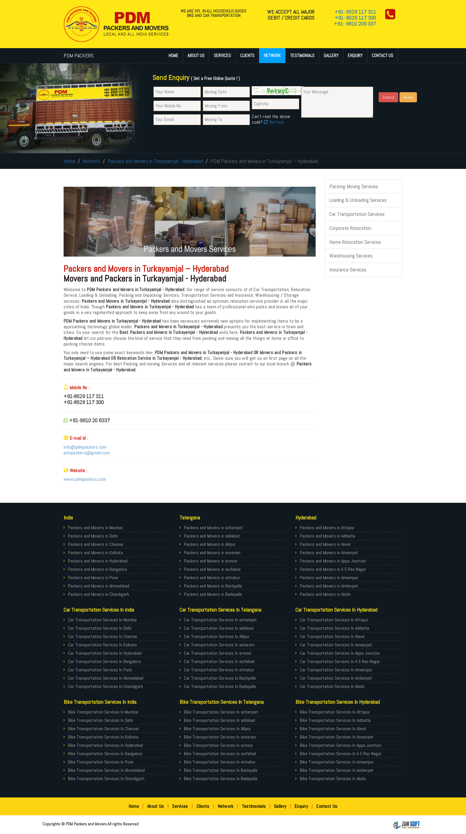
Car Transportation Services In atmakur (219, 670)
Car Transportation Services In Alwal (332, 636)
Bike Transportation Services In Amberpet (337, 770)
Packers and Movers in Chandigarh (98, 594)
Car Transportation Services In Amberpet (336, 678)
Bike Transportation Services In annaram (220, 737)
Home (173, 55)
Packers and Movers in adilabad (212, 536)
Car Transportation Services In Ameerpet (336, 645)
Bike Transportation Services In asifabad (220, 753)
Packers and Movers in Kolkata (95, 552)
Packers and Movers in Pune (93, 577)
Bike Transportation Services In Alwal (333, 728)
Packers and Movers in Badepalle (213, 594)
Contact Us (382, 55)
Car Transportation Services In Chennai (102, 636)
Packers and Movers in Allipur (210, 544)
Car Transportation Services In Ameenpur (336, 670)
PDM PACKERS (79, 55)
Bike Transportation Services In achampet (221, 712)
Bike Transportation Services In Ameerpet (337, 737)
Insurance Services (347, 269)
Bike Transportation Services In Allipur (217, 728)
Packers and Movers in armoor (211, 561)
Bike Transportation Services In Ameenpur (337, 762)
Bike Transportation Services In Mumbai (103, 712)
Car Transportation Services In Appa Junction (340, 653)
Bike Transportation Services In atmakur (220, 762)
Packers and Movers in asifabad (212, 569)
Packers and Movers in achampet (213, 527)
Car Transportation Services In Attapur (334, 620)
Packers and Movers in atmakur (212, 577)
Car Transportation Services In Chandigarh (105, 686)
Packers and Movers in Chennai (95, 544)
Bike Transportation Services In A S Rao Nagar (341, 753)
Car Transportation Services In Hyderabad (104, 653)
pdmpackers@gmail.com (87, 453)
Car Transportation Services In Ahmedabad (105, 678)
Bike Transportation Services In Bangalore (105, 753)
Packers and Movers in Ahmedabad (98, 586)
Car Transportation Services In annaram (219, 645)
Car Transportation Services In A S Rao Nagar (340, 661)
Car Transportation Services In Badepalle (220, 686)
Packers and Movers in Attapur (327, 527)
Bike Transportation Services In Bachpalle (220, 770)
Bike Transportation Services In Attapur (335, 712)
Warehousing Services (351, 255)
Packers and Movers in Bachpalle (213, 586)
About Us (196, 55)
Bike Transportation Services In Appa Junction (340, 745)
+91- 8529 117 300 (355, 17)
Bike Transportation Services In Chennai (103, 728)
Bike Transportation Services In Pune (100, 762)
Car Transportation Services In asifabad (219, 661)
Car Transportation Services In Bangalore (104, 661)
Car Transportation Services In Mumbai (102, 620)
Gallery (331, 55)
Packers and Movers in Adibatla (327, 536)
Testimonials (302, 55)
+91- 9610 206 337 (355, 23)
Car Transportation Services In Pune (100, 670)
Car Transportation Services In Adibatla (334, 628)
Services (222, 55)
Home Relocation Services (355, 241)
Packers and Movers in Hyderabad (97, 561)
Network (272, 55)
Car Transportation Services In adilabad (219, 628)
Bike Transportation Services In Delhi (100, 720)
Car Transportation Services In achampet (220, 620)
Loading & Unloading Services (358, 200)
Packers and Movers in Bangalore (97, 569)
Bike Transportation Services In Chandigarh (106, 778)
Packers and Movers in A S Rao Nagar (333, 569)
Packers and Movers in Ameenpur (329, 577)
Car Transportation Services (357, 214)
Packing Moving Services (353, 186)
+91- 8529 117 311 (355, 11)
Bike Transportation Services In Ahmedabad (106, 770)
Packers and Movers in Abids (325, 594)
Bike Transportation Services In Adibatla (335, 720)
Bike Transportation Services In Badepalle (220, 778)
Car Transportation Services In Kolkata (102, 645)
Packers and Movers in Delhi (93, 536)
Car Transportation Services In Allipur (217, 636)
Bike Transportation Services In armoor (218, 745)
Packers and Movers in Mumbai (95, 527)
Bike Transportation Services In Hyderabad (105, 745)
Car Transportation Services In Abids (332, 686)
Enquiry (355, 55)
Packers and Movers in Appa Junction (333, 561)
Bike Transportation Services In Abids (333, 778)
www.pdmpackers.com (85, 479)
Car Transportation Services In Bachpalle (220, 678)
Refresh (273, 122)
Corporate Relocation (350, 227)
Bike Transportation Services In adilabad (219, 720)
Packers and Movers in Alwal (325, 544)
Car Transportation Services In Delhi (100, 628)
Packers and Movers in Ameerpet (329, 552)
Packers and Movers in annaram (212, 552)
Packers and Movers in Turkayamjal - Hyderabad (155, 161)
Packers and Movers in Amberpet (329, 586)
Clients (247, 55)
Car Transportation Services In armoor (218, 653)
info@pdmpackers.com (85, 447)
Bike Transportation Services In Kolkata (103, 737)
